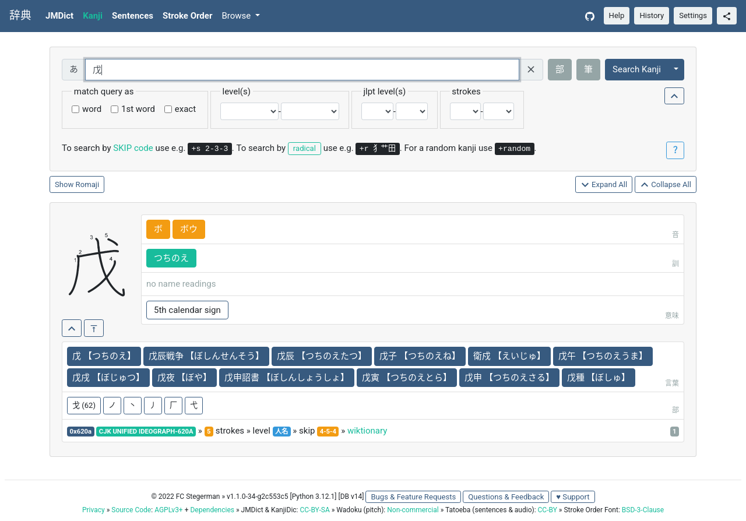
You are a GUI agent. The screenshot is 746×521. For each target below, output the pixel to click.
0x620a (81, 431)
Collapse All (665, 185)
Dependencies (212, 510)
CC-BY (547, 510)
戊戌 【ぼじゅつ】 (108, 377)
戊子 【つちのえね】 (419, 356)
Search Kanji (637, 69)
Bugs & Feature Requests (413, 496)
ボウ (189, 229)
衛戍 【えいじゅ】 (509, 356)
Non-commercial (412, 510)
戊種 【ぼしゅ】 (599, 377)
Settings (693, 15)
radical (304, 148)
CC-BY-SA (314, 510)
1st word (138, 109)
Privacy (93, 510)
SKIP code (133, 148)
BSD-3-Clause (643, 510)
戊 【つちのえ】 (104, 356)
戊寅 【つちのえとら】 (407, 377)
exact (185, 109)
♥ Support (572, 496)
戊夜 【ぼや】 (184, 377)
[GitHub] (589, 16)
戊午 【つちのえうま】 (603, 356)
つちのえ (171, 258)
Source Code (131, 510)
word (91, 109)
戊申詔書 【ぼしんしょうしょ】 (286, 377)
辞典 (20, 15)
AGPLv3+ (168, 510)
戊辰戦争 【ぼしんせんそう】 (207, 356)
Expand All (604, 185)
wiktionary (367, 430)
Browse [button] (237, 15)
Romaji (88, 184)
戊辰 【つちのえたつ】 (322, 356)
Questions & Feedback (506, 496)
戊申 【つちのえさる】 (509, 377)
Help (617, 15)
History (651, 15)
